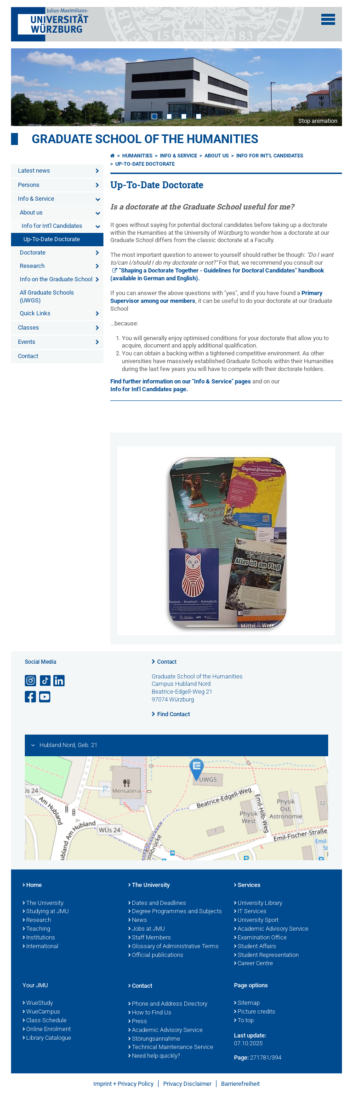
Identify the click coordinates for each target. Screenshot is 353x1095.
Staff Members (149, 938)
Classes (28, 327)
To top (244, 1021)
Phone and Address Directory (167, 1004)
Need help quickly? (154, 1056)
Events (26, 341)
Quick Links (35, 313)
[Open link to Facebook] (31, 697)
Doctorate (33, 252)
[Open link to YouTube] (45, 697)
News (137, 920)
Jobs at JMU (146, 929)
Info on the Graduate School (56, 279)
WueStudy (38, 1003)
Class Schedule (45, 1021)
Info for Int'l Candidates (52, 225)
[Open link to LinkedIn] (59, 681)
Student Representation (266, 955)
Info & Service (36, 198)
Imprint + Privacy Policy (123, 1083)
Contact (28, 356)
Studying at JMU (46, 912)
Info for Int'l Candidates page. (149, 389)
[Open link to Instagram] (31, 681)
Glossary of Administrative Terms (173, 947)
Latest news (34, 170)
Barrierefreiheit (240, 1083)
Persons (29, 184)
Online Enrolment (47, 1029)
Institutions (39, 938)
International (40, 947)
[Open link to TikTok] (45, 681)
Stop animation (317, 120)
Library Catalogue (47, 1038)
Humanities (137, 156)
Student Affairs (255, 947)
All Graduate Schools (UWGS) (47, 296)
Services (247, 885)
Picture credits (254, 1012)
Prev (27, 87)
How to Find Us (149, 1013)
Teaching (36, 929)
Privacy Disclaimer (187, 1083)
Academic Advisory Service (271, 929)
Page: (241, 1057)
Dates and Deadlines (157, 903)
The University (43, 903)
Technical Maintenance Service (170, 1047)
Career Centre (253, 964)
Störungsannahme (154, 1039)
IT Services (250, 912)
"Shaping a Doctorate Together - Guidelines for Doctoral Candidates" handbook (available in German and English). (217, 274)
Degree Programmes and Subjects (175, 912)
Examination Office (260, 938)
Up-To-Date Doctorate (51, 239)
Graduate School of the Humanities (145, 139)
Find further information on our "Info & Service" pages (181, 381)
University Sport (256, 920)
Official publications (155, 955)
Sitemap (247, 1003)
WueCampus (41, 1012)
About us (31, 212)
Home (32, 885)
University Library (258, 903)
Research (32, 265)
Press (137, 1022)
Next (325, 87)
